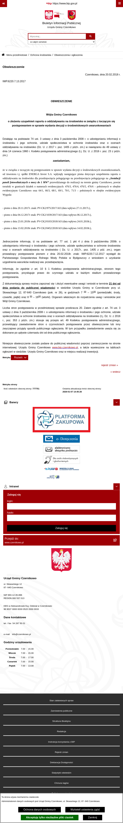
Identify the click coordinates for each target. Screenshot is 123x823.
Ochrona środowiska (40, 55)
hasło (10, 512)
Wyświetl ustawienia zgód (85, 809)
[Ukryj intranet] (116, 486)
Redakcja (61, 731)
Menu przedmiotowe (16, 55)
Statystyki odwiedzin (61, 773)
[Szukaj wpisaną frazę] (90, 36)
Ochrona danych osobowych (39, 809)
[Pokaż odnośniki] (3, 3)
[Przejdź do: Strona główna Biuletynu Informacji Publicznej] (3, 55)
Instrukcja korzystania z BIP (61, 742)
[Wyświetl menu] (119, 3)
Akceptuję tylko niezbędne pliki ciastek (49, 817)
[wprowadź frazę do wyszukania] (57, 36)
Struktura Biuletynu (61, 721)
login (9, 501)
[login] (61, 506)
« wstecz (115, 371)
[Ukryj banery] (116, 402)
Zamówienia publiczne (61, 711)
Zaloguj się (61, 528)
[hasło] (61, 518)
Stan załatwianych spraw (61, 700)
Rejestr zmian (61, 752)
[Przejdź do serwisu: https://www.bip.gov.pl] (61, 3)
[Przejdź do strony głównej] (61, 20)
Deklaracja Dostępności (61, 762)
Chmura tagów (61, 783)
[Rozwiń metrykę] (19, 357)
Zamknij (92, 817)
